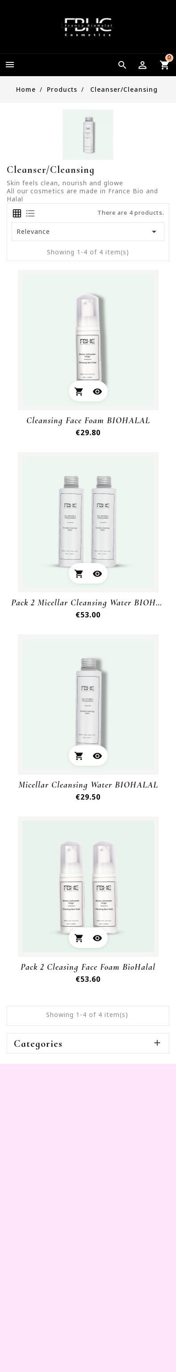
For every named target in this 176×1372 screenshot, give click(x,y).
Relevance (88, 231)
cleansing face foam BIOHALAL (88, 420)
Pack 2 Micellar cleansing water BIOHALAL (88, 602)
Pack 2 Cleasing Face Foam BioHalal (88, 967)
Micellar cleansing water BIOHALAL (88, 785)
